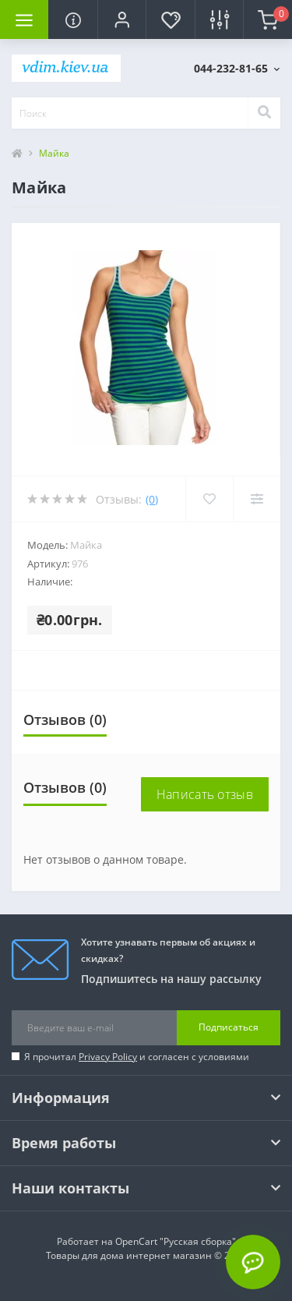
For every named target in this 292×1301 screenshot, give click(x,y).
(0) (152, 499)
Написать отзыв (205, 794)
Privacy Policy (108, 1056)
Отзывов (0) (65, 719)
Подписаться (229, 1027)
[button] (121, 19)
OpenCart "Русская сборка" (175, 1241)
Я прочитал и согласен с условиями (136, 1056)
